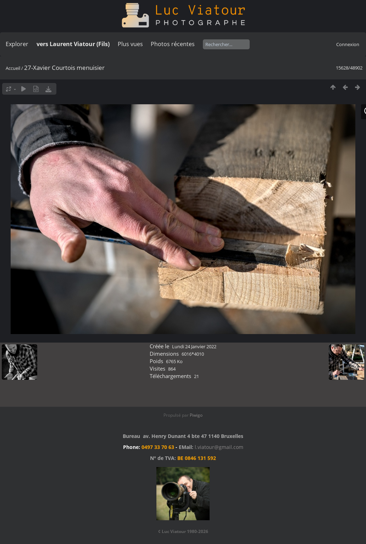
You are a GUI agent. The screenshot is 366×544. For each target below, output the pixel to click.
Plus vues (130, 44)
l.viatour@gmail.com (219, 447)
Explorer (17, 44)
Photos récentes (173, 44)
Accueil (13, 68)
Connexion (347, 44)
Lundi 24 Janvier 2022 (194, 346)
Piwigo (196, 415)
